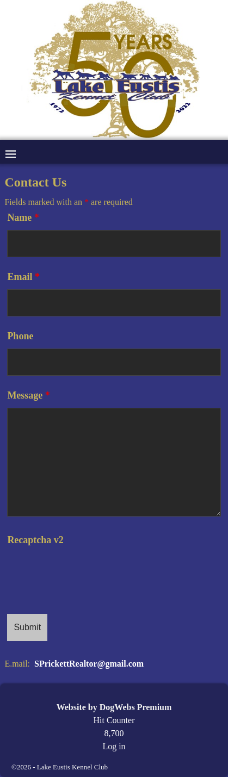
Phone (20, 336)
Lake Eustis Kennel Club (72, 767)
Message (28, 395)
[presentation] (89, 573)
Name (23, 217)
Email (23, 276)
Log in (113, 746)
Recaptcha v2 (35, 539)
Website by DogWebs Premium (114, 707)
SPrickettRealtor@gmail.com (89, 663)
